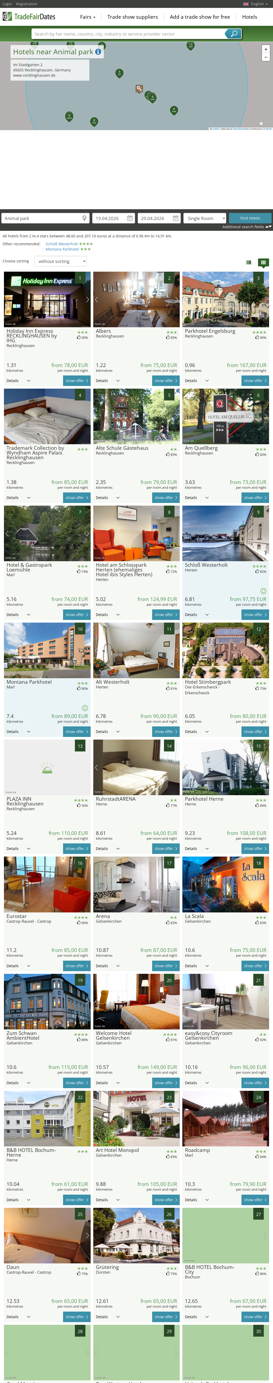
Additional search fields (243, 226)
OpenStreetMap (241, 129)
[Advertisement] (136, 170)
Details (18, 380)
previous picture (7, 299)
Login (7, 3)
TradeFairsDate (29, 16)
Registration (26, 3)
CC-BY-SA (267, 129)
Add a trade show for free (200, 16)
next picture (87, 299)
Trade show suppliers (132, 16)
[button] (136, 85)
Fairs (87, 16)
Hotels (249, 16)
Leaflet (214, 129)
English (259, 3)
